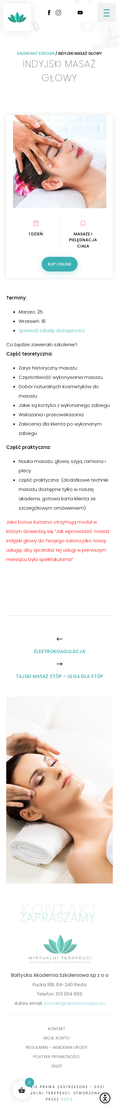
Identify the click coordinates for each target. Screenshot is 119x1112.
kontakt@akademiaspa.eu (74, 1004)
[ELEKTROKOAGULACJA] (59, 651)
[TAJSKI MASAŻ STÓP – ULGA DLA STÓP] (59, 676)
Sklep (56, 1068)
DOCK (67, 1099)
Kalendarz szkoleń (35, 53)
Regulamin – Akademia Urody (56, 1049)
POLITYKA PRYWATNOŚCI (56, 1058)
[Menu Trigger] (106, 12)
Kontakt (56, 1030)
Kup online (59, 264)
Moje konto (56, 1040)
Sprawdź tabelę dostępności (52, 330)
